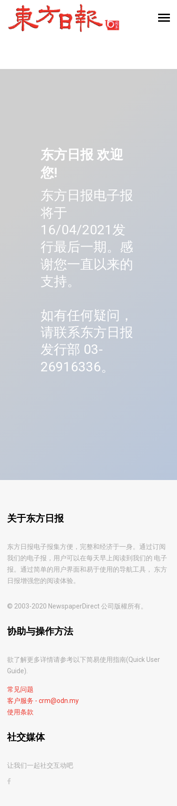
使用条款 (20, 712)
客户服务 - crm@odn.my (43, 700)
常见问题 (20, 689)
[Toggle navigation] (164, 19)
